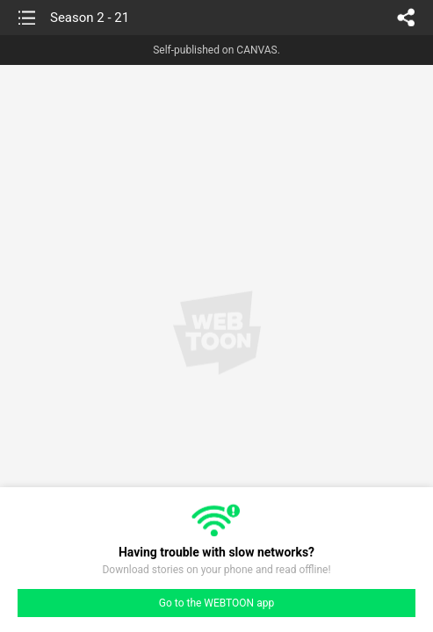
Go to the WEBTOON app (216, 603)
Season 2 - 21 (89, 17)
